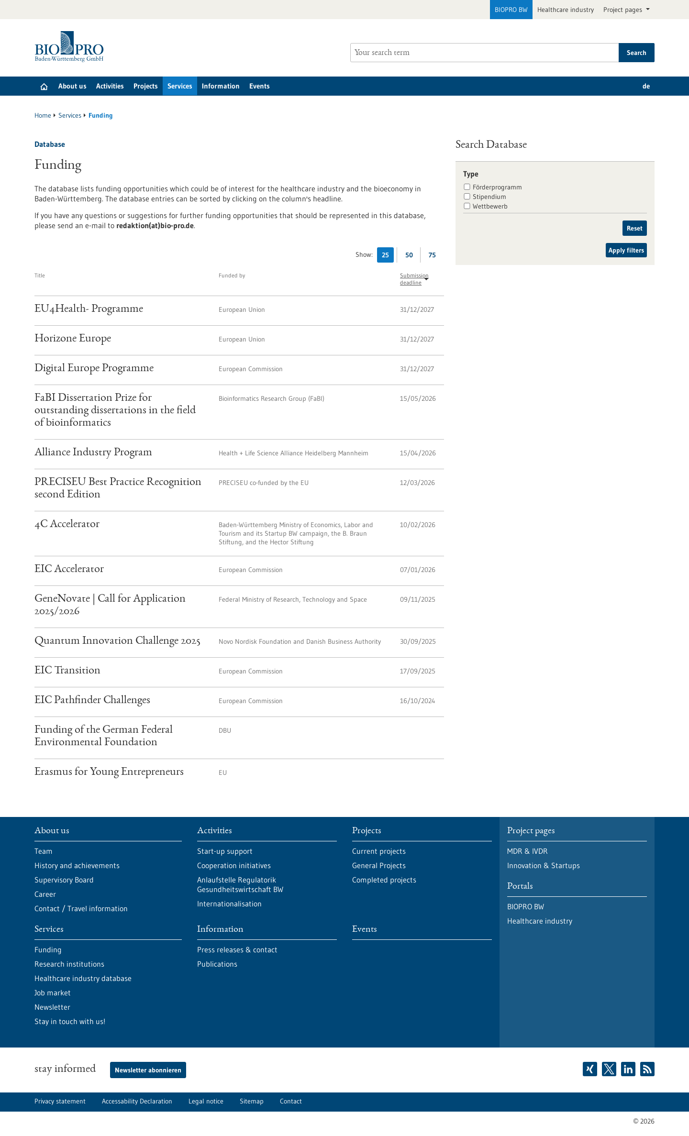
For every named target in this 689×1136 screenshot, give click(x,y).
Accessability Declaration (137, 1101)
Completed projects (384, 879)
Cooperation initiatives (234, 865)
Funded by (232, 275)
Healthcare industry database (83, 978)
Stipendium (489, 196)
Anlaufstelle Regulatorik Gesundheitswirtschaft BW (240, 884)
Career (45, 894)
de (646, 85)
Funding (48, 949)
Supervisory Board (64, 879)
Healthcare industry (565, 9)
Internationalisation (229, 903)
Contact (291, 1101)
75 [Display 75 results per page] (435, 257)
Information (221, 85)
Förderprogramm (497, 187)
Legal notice (206, 1101)
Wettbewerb (490, 206)
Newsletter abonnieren (148, 1070)
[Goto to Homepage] (71, 46)
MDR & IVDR (527, 851)
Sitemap (252, 1101)
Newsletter (52, 1007)
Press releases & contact (237, 949)
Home (42, 115)
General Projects (379, 865)
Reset (635, 228)
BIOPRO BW (511, 9)
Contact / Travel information (81, 908)
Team (43, 851)
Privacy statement (60, 1101)
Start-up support (225, 851)
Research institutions (69, 964)
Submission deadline (414, 279)
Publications (217, 964)
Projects (145, 85)
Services (179, 85)
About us (72, 85)
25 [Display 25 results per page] (388, 257)
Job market (52, 992)
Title (39, 275)
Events (259, 85)
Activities (110, 85)
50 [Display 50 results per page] (411, 257)
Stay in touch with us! (69, 1021)
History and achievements (77, 865)
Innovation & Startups (543, 865)
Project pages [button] (623, 9)
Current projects (379, 851)
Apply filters (626, 250)
